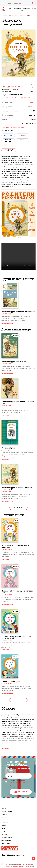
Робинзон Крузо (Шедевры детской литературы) (16, 488)
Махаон (33, 8)
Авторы (3, 817)
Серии (3, 826)
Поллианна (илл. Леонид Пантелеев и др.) (17, 592)
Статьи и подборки (7, 811)
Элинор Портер (6, 595)
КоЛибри (26, 8)
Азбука (9, 8)
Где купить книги (7, 837)
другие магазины (22, 140)
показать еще (18, 508)
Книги (21, 10)
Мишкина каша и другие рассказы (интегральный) (16, 637)
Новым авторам (6, 820)
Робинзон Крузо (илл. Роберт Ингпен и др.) (17, 402)
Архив (3, 829)
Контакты (4, 834)
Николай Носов (6, 549)
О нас (3, 831)
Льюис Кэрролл (6, 683)
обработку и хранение (13, 866)
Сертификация (6, 840)
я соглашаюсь (26, 864)
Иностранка (17, 8)
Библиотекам (6, 823)
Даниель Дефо (13, 87)
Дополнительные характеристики (13, 127)
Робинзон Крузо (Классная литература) (18, 312)
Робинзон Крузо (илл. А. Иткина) (15, 361)
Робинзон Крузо (8, 448)
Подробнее (7, 323)
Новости (4, 814)
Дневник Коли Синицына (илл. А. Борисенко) (15, 546)
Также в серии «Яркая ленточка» (15, 98)
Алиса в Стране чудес (10, 681)
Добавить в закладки (9, 150)
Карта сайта (5, 843)
